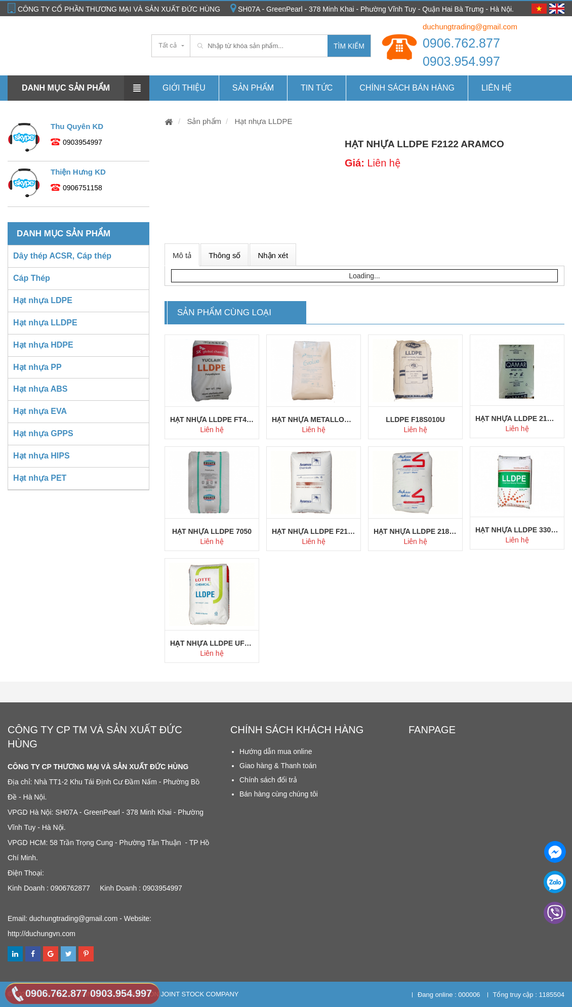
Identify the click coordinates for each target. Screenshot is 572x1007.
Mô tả (182, 255)
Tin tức (317, 87)
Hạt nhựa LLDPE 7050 (212, 531)
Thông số (224, 255)
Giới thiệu (184, 87)
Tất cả (167, 45)
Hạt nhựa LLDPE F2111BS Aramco (313, 531)
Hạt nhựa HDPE (43, 345)
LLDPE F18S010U (415, 419)
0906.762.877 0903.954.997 (461, 52)
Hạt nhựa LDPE (42, 300)
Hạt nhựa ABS (40, 389)
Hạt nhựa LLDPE (262, 121)
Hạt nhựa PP (37, 367)
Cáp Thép (31, 278)
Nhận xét (273, 255)
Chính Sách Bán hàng (407, 87)
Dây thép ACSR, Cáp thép (62, 255)
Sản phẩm (253, 87)
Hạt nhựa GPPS (43, 433)
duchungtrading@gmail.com (470, 26)
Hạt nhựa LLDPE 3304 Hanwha (517, 530)
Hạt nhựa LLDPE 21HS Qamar (517, 418)
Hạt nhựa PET (39, 478)
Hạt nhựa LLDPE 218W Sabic (415, 531)
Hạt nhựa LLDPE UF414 (212, 643)
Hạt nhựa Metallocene (313, 419)
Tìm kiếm (349, 46)
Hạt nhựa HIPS (41, 455)
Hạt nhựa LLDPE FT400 (212, 419)
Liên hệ (496, 87)
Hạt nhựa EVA (40, 411)
